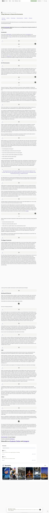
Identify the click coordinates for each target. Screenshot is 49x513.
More (45, 465)
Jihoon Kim (9, 56)
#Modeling (30, 18)
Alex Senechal (4, 12)
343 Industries (28, 34)
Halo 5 (10, 36)
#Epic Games (4, 19)
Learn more (12, 510)
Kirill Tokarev (12, 439)
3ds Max (27, 211)
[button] (19, 44)
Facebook (13, 441)
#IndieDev (25, 18)
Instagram (26, 441)
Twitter (18, 441)
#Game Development (20, 18)
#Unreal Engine (13, 18)
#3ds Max (8, 18)
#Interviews (3, 18)
